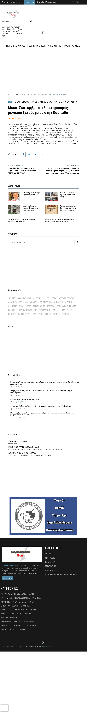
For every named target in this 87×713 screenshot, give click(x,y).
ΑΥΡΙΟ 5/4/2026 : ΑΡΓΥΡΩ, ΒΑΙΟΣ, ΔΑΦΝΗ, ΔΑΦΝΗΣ (24, 447)
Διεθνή (68, 302)
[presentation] (4, 708)
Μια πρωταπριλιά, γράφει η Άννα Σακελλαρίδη (25, 399)
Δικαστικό (12, 306)
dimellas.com (46, 647)
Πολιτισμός (67, 310)
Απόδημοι (23, 302)
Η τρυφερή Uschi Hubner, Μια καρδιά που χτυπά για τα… (32, 194)
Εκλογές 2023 (25, 306)
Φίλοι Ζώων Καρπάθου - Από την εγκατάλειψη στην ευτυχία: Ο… (69, 195)
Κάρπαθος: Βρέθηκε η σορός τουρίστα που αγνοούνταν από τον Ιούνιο (21, 220)
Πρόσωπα (12, 314)
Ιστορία (50, 306)
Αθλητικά (12, 302)
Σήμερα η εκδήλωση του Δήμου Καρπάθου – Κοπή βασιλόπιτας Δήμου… (68, 208)
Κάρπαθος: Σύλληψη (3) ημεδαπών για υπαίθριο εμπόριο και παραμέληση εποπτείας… (60, 220)
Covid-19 (40, 298)
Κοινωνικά (12, 310)
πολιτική (65, 314)
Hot (17, 94)
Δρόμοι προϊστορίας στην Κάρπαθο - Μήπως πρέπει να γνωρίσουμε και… (31, 208)
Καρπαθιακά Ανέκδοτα (66, 306)
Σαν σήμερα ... (24, 314)
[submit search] (31, 21)
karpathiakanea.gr (8, 647)
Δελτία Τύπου (46, 302)
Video (54, 298)
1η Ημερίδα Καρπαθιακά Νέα (21, 298)
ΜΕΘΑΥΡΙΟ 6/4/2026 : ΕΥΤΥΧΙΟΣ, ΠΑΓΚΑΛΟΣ (22, 453)
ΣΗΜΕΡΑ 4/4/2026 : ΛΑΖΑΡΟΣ (17, 441)
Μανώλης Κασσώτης (28, 310)
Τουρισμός (38, 314)
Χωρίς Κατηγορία (52, 314)
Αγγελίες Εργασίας (66, 298)
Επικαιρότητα (39, 306)
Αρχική (10, 94)
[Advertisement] (43, 68)
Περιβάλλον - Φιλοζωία (49, 310)
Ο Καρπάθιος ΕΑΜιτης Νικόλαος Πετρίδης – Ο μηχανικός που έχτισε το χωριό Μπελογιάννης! (40, 406)
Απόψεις (33, 302)
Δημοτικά (58, 302)
